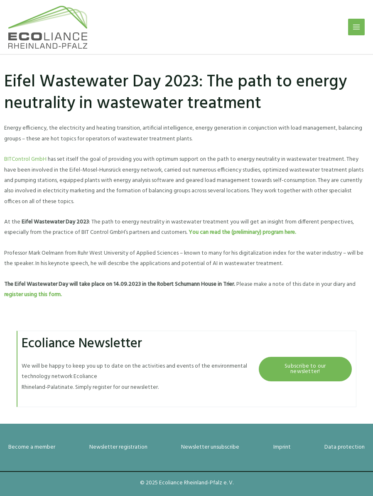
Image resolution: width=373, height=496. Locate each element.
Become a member (31, 447)
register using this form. (33, 294)
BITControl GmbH (25, 159)
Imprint (282, 447)
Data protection (344, 447)
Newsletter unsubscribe (210, 447)
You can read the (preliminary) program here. (242, 232)
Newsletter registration (118, 447)
